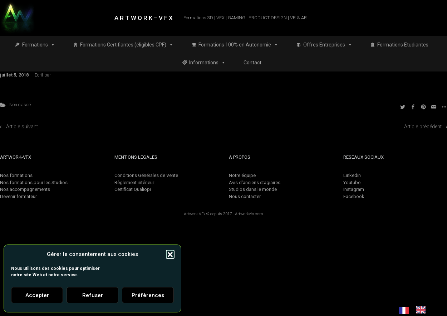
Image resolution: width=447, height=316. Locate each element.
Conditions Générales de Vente (146, 175)
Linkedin (352, 175)
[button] (170, 254)
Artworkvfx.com (249, 214)
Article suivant (22, 127)
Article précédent (423, 127)
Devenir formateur (18, 196)
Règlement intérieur (134, 182)
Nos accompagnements (25, 189)
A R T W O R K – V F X (143, 17)
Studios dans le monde (253, 189)
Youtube (351, 182)
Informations (207, 62)
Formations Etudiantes (402, 45)
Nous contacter (245, 196)
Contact (252, 62)
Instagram (353, 189)
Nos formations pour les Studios (34, 182)
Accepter (37, 295)
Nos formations (16, 175)
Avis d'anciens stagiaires (254, 182)
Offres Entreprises (327, 45)
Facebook (353, 196)
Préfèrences (148, 295)
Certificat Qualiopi (132, 189)
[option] (422, 309)
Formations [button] (38, 45)
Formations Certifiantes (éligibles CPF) (126, 45)
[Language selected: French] (416, 310)
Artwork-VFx (194, 214)
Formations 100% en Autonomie (238, 45)
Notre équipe (242, 175)
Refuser (92, 295)
